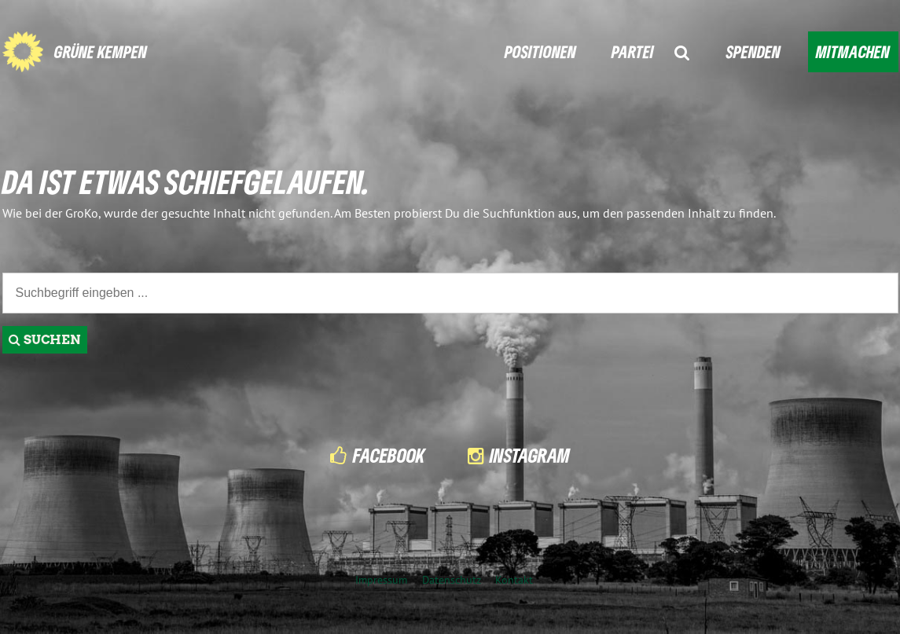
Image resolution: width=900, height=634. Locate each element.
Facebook (389, 455)
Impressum (381, 579)
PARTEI (633, 51)
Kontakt (514, 579)
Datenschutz (451, 579)
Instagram (530, 455)
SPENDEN (753, 51)
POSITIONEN (540, 51)
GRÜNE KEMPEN (100, 51)
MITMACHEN (853, 51)
